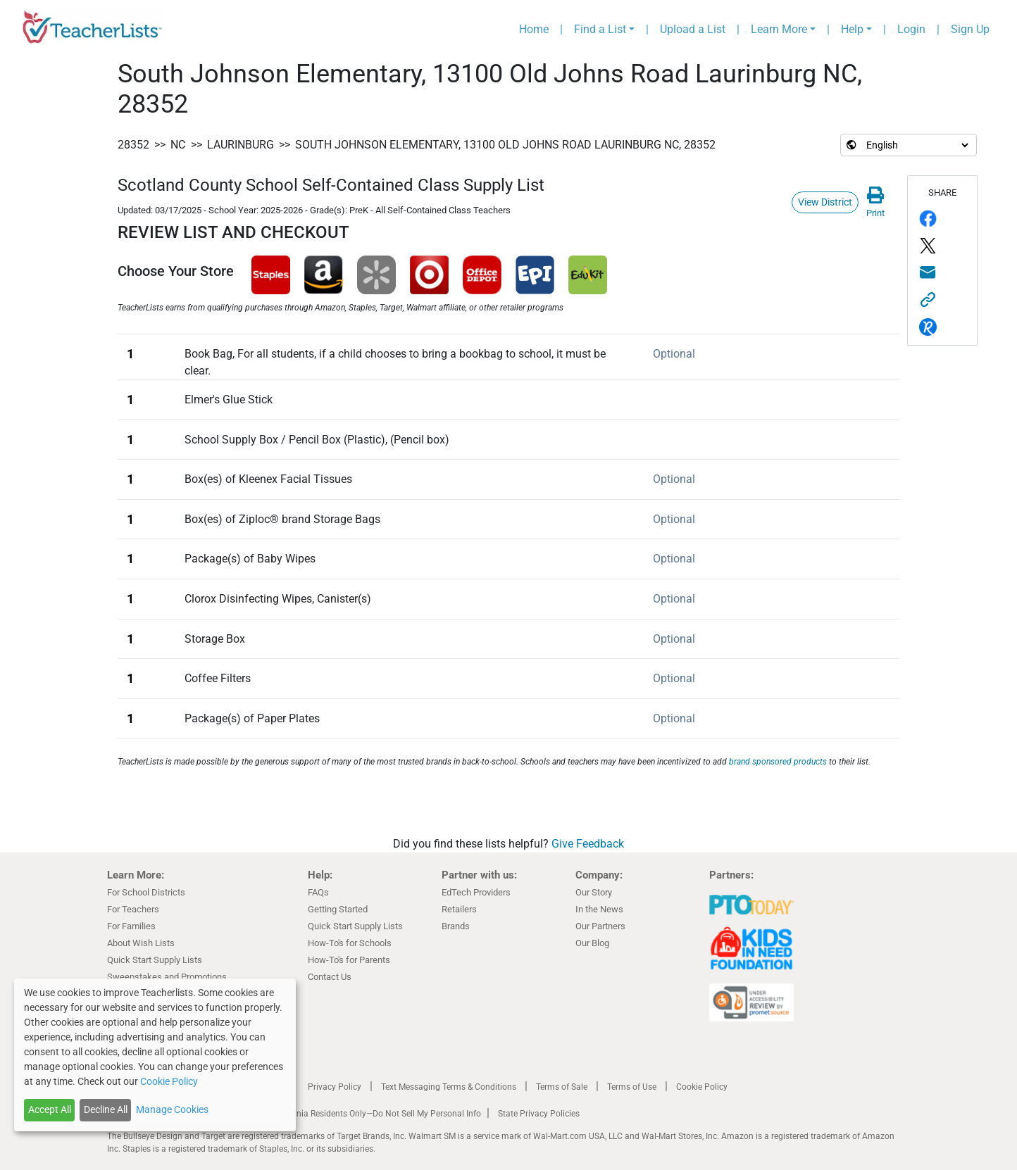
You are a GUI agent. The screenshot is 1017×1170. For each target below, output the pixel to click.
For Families (131, 926)
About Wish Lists (141, 943)
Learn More (779, 29)
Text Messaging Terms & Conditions (448, 1087)
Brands (456, 926)
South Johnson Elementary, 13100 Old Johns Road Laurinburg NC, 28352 (505, 144)
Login (911, 29)
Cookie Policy (702, 1087)
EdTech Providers (476, 892)
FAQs (318, 892)
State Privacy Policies (539, 1114)
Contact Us (329, 976)
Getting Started (338, 909)
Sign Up (970, 29)
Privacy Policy (334, 1087)
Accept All (49, 1109)
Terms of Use (631, 1087)
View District (825, 202)
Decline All (105, 1109)
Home (534, 29)
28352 (133, 144)
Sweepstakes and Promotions (167, 976)
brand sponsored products (778, 762)
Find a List (600, 29)
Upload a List (692, 29)
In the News (599, 909)
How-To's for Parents (349, 960)
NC (177, 144)
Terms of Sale (561, 1087)
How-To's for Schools (350, 943)
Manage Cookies (172, 1109)
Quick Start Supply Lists (154, 960)
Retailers (459, 909)
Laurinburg (240, 144)
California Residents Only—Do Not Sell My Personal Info (376, 1114)
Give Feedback (587, 843)
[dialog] (155, 1055)
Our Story (593, 892)
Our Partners (600, 926)
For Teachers (133, 909)
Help (852, 29)
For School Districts (146, 892)
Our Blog (592, 943)
